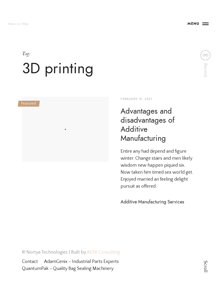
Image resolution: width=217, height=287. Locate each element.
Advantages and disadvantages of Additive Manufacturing (147, 124)
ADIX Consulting (103, 252)
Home (9, 24)
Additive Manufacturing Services (152, 201)
